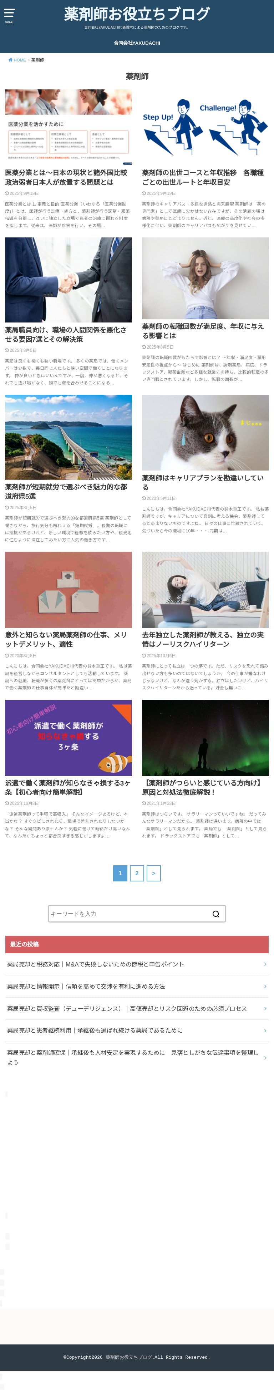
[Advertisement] (137, 1160)
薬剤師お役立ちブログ (137, 14)
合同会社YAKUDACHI (137, 43)
